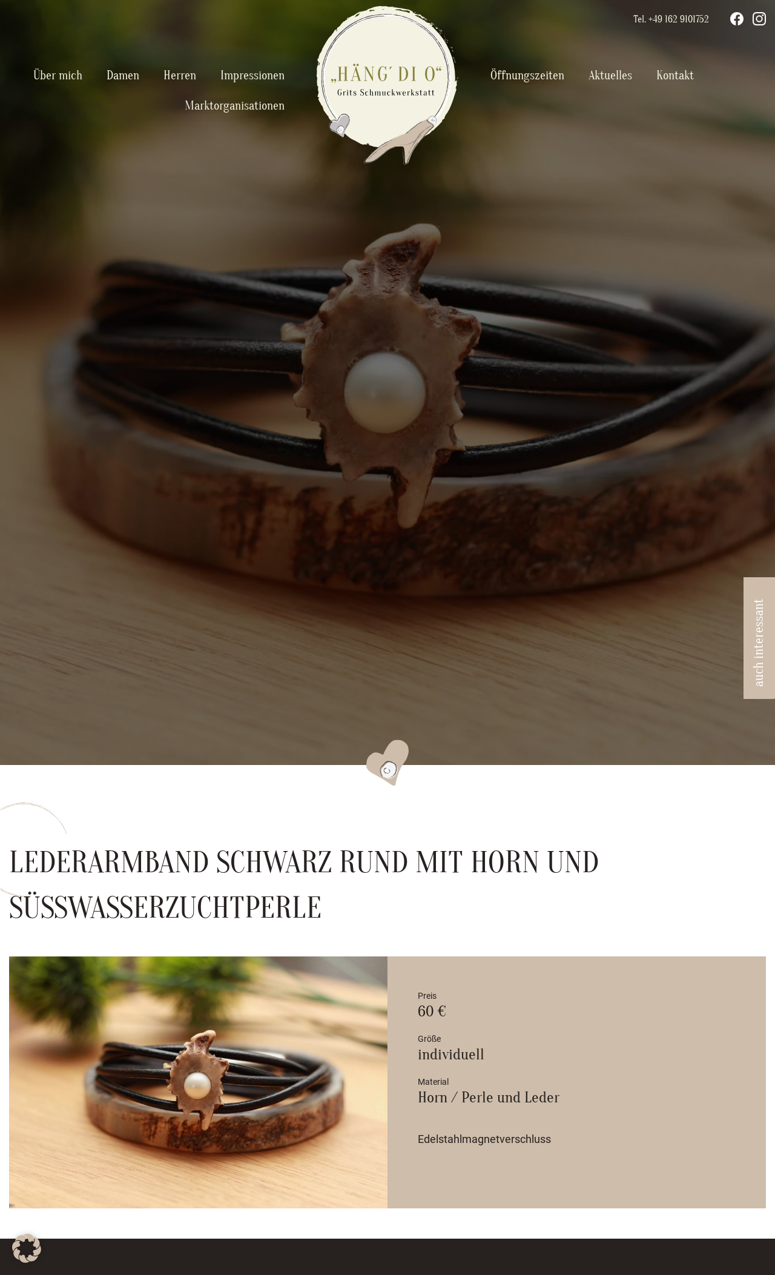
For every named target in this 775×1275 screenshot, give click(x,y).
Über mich (57, 75)
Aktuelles (610, 75)
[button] (26, 1248)
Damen (123, 75)
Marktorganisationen (235, 106)
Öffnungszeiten (527, 75)
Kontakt (675, 75)
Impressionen (252, 75)
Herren (179, 75)
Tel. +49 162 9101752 (671, 19)
